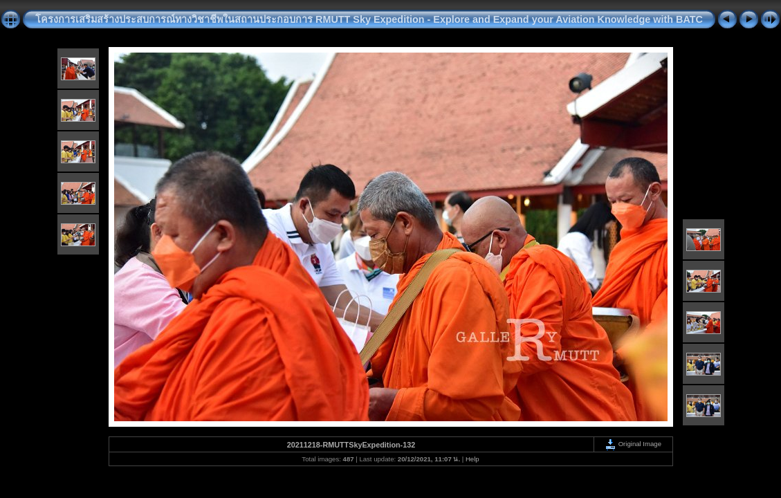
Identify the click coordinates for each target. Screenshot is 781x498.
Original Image (633, 444)
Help (472, 459)
